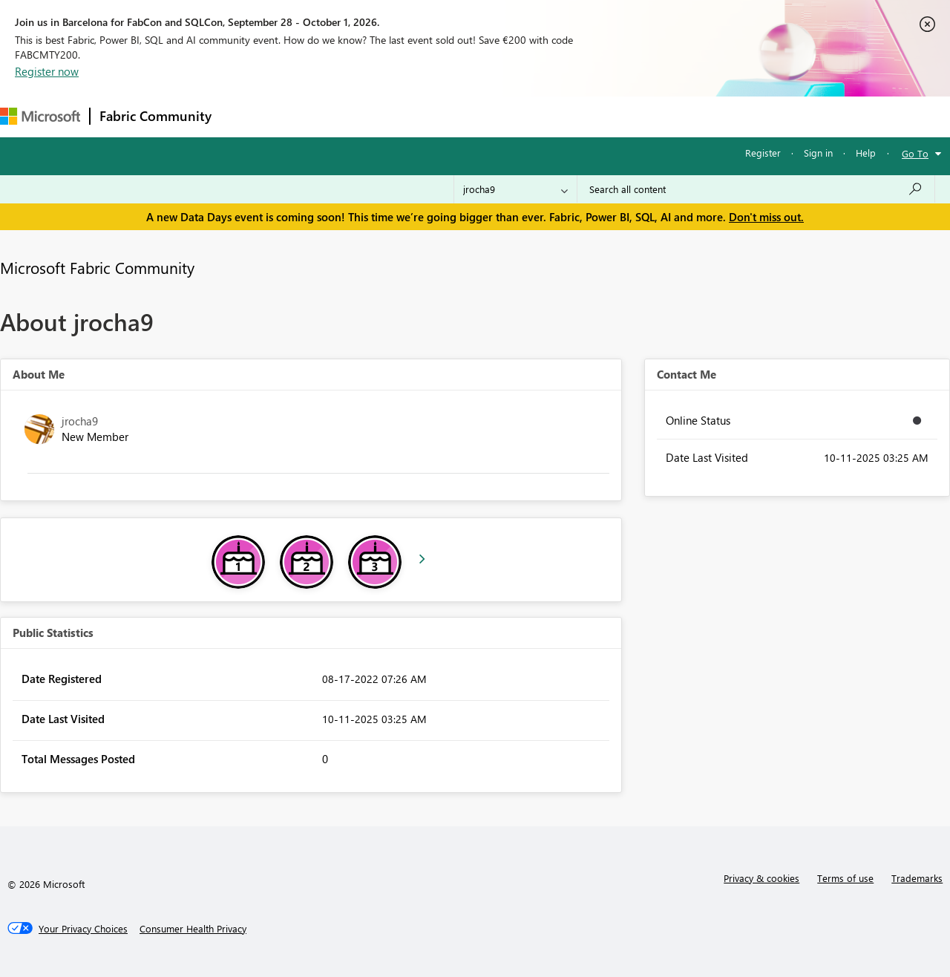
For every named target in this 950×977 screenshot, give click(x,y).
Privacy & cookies (761, 878)
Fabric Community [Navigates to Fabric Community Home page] (155, 116)
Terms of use (845, 878)
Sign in (818, 152)
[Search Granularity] (515, 189)
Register (763, 152)
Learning (561, 116)
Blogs (504, 116)
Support (623, 116)
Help (866, 152)
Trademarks (917, 878)
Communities (437, 116)
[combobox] (756, 189)
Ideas (371, 116)
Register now (47, 71)
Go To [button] (915, 153)
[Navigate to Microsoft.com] (40, 116)
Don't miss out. (766, 216)
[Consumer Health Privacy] (193, 928)
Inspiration (310, 116)
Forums (245, 116)
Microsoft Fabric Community (97, 267)
